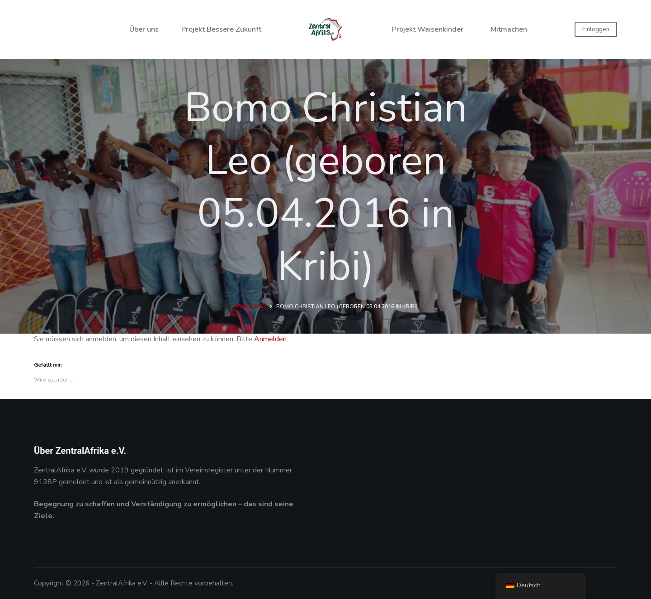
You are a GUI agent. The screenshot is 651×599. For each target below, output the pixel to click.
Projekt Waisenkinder (427, 29)
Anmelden (270, 339)
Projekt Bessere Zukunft (221, 29)
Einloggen (595, 29)
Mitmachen (509, 29)
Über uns (144, 29)
